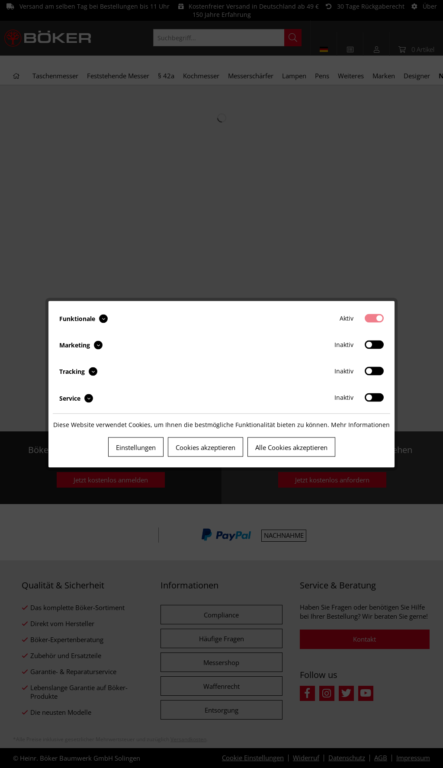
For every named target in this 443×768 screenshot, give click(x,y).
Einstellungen (136, 447)
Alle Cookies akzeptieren (291, 447)
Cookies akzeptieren (205, 447)
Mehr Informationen (360, 424)
